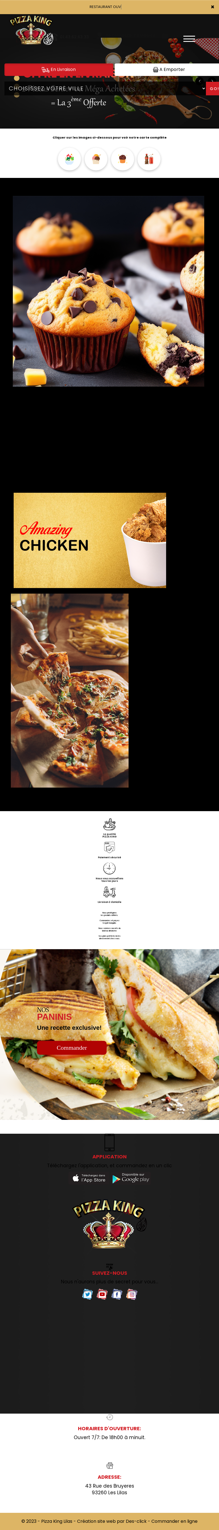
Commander (72, 1047)
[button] (16, 78)
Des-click (136, 1521)
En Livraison (59, 69)
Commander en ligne (174, 1521)
